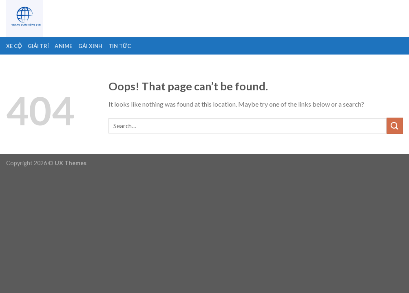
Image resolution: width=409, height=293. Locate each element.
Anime (63, 46)
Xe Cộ (14, 46)
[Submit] (395, 125)
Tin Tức (119, 46)
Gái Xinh (90, 46)
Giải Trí (38, 46)
